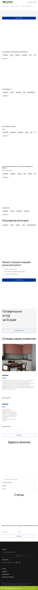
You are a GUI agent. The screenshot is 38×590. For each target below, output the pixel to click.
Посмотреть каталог (19, 330)
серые (26, 132)
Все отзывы (19, 435)
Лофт (24, 225)
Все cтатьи (19, 536)
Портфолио (5, 225)
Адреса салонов (19, 555)
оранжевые (24, 55)
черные (11, 92)
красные (12, 211)
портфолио (5, 55)
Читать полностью (6, 397)
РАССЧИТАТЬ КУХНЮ (19, 280)
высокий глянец (31, 92)
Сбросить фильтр (19, 18)
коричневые (12, 132)
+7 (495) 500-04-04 (8, 552)
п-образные (26, 211)
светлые (19, 173)
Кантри (11, 225)
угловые (30, 173)
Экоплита (18, 225)
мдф (30, 55)
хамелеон (17, 55)
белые (11, 55)
